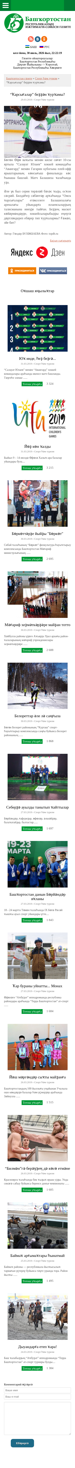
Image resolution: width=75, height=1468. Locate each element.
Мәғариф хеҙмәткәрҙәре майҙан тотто (37, 625)
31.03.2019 (26, 363)
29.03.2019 (26, 99)
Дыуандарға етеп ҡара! (37, 1347)
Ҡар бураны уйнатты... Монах (37, 986)
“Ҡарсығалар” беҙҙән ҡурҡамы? (37, 94)
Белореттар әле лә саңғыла (37, 716)
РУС (44, 47)
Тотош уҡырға (32, 384)
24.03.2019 (26, 1352)
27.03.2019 (26, 812)
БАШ (31, 47)
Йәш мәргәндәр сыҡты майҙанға (37, 1077)
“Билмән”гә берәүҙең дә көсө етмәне (37, 1168)
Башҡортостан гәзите (19, 78)
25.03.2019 (26, 1260)
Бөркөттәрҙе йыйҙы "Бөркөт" (37, 534)
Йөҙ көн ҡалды (37, 446)
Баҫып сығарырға (60, 240)
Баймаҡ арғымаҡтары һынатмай (37, 1255)
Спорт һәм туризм (46, 78)
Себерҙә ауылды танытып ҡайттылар (37, 807)
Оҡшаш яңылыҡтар (37, 291)
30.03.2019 (26, 538)
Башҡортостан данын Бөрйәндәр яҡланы (37, 896)
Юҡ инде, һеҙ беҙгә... (37, 358)
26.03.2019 (26, 1082)
